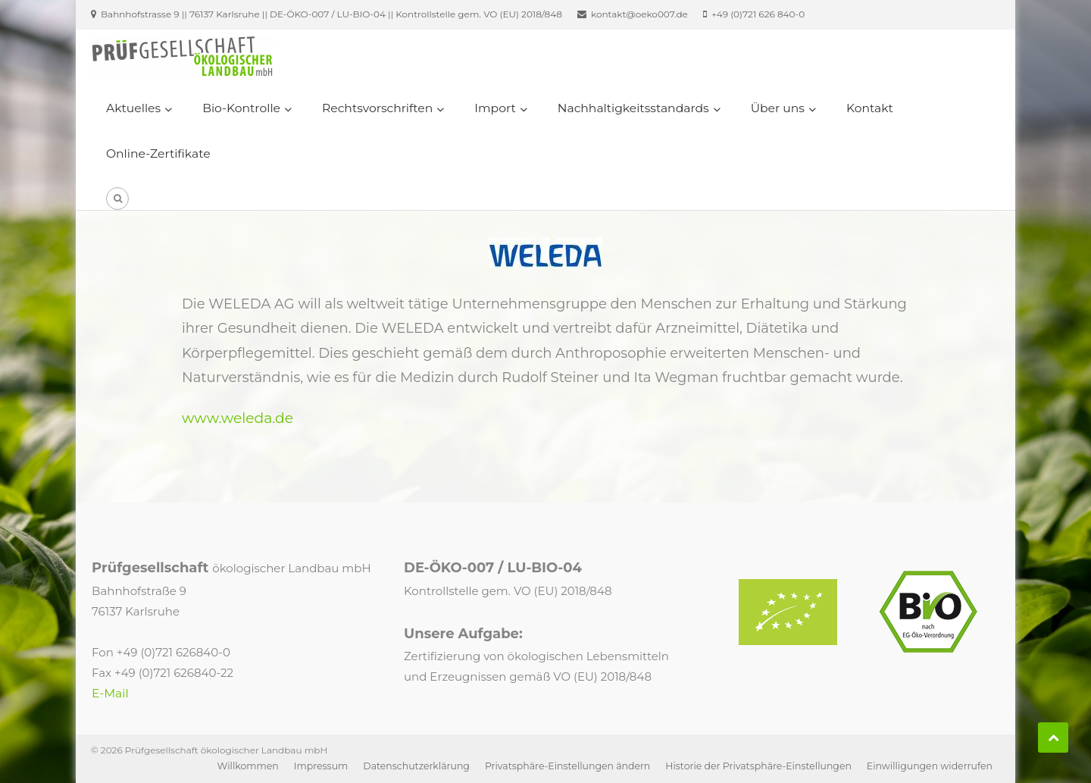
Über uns (778, 108)
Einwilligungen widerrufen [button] (930, 766)
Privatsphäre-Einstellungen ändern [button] (567, 766)
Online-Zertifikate (158, 153)
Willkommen (248, 766)
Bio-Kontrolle (241, 108)
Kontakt (869, 108)
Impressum (321, 766)
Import (494, 108)
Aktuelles (133, 108)
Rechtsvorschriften (377, 108)
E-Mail (110, 693)
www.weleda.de (237, 418)
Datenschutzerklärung (416, 766)
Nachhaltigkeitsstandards (633, 108)
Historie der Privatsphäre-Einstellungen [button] (758, 766)
